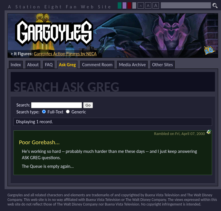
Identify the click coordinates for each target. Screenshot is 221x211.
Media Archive (132, 64)
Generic (76, 112)
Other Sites (162, 64)
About (33, 64)
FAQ (48, 64)
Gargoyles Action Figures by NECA (65, 53)
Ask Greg (67, 64)
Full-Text (53, 112)
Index (16, 64)
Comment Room (97, 64)
